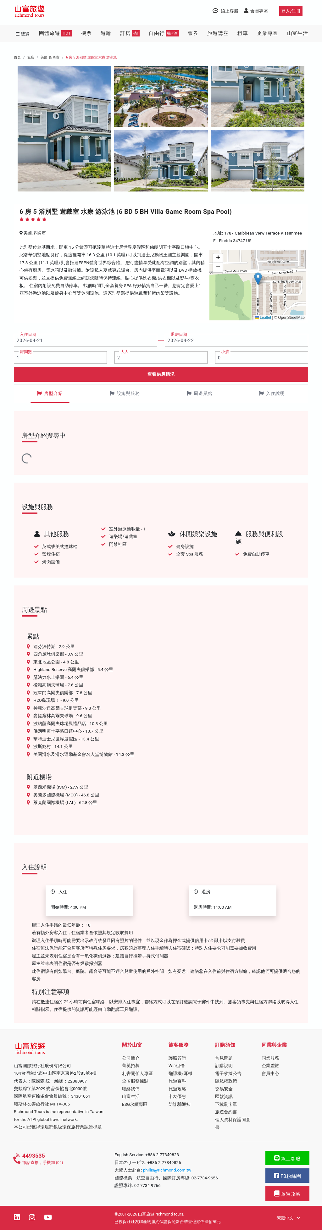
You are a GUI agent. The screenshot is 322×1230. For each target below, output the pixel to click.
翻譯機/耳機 (180, 1073)
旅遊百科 (177, 1080)
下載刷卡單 (226, 1104)
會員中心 (270, 1073)
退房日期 (179, 334)
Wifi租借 (177, 1065)
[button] (258, 278)
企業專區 (267, 33)
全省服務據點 (135, 1080)
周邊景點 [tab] (200, 393)
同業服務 (270, 1058)
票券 (193, 33)
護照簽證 (177, 1058)
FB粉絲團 (287, 1175)
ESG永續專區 (134, 1104)
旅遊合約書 (226, 1111)
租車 (242, 33)
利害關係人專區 (137, 1073)
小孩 (225, 351)
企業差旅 (270, 1065)
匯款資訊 (224, 1096)
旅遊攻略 (177, 1088)
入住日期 (28, 334)
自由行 (164, 33)
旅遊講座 (217, 33)
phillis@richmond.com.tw (167, 1169)
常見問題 (224, 1058)
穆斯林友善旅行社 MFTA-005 (42, 1103)
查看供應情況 (161, 374)
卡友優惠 (177, 1096)
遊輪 (106, 33)
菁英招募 (131, 1065)
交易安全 (224, 1088)
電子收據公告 (228, 1073)
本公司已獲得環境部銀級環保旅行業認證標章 (58, 1126)
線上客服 (287, 1158)
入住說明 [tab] (272, 393)
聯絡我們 (131, 1088)
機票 (86, 33)
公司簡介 (131, 1058)
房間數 (26, 351)
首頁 (17, 57)
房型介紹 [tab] (50, 393)
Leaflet (263, 317)
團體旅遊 (55, 33)
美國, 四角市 (50, 57)
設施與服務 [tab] (125, 393)
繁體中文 (288, 1218)
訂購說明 (224, 1065)
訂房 (130, 33)
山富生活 (297, 33)
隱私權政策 (226, 1080)
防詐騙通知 (180, 1104)
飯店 (30, 57)
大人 (124, 351)
